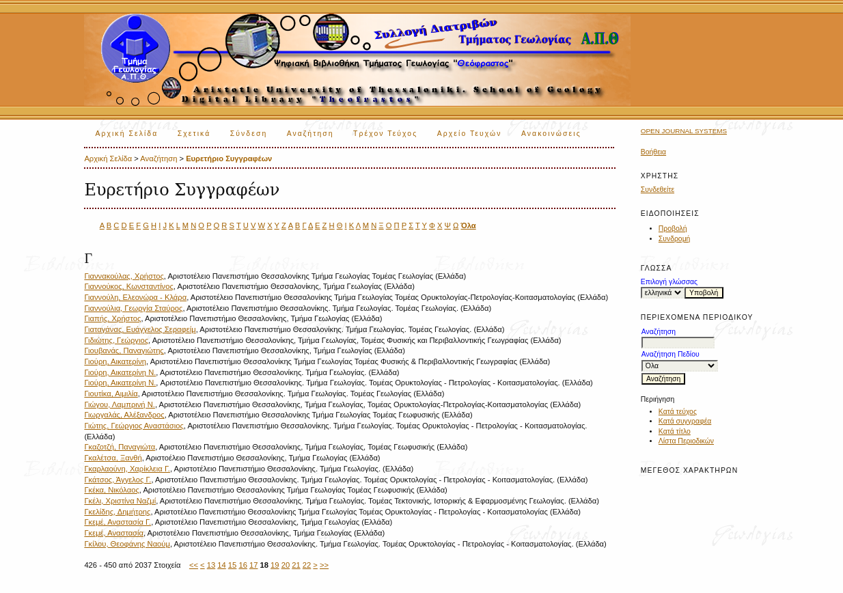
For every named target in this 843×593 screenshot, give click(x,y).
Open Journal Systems (684, 131)
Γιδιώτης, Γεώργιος (116, 340)
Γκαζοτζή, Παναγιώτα (119, 447)
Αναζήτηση (310, 133)
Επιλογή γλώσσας (669, 282)
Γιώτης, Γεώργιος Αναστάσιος (133, 426)
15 (232, 565)
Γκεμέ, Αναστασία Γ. (117, 522)
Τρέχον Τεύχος (385, 133)
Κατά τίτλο (675, 431)
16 (242, 565)
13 (211, 565)
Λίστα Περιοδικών (686, 441)
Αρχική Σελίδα (126, 133)
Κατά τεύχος (678, 411)
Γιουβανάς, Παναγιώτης (123, 350)
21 (296, 565)
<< (193, 565)
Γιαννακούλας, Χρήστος (123, 276)
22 (307, 565)
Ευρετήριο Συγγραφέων (229, 158)
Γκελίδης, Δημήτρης (117, 512)
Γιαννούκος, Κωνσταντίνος (128, 286)
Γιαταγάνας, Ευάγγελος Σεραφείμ (139, 329)
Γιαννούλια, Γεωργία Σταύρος (133, 308)
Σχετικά (194, 133)
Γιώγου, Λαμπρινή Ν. (119, 404)
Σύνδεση (248, 133)
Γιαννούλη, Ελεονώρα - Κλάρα (135, 297)
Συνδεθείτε (657, 189)
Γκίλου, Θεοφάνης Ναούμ (127, 544)
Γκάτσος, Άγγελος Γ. (117, 479)
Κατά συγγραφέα (685, 421)
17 (253, 565)
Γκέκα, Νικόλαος (111, 490)
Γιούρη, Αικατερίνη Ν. (120, 372)
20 (285, 565)
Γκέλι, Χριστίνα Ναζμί (120, 501)
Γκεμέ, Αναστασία (113, 533)
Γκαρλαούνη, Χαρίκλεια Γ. (127, 469)
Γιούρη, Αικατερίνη (115, 361)
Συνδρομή (675, 239)
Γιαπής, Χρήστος (112, 318)
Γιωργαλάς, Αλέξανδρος (124, 415)
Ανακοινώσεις (551, 133)
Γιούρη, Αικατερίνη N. (120, 382)
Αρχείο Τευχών (469, 133)
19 (275, 565)
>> (324, 565)
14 (221, 565)
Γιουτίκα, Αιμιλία (110, 393)
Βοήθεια (653, 152)
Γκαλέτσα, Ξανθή (112, 458)
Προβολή (673, 228)
